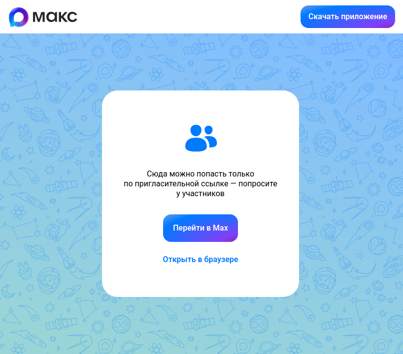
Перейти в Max (200, 228)
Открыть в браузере (200, 259)
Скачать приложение (347, 16)
